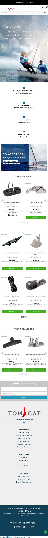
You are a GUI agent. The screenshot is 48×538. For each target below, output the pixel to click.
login (23, 2)
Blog (24, 463)
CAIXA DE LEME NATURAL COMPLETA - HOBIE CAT (36, 253)
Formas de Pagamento (24, 447)
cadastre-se (30, 2)
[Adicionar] (39, 214)
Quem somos (24, 457)
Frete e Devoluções (24, 438)
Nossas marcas (24, 460)
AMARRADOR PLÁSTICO (12, 253)
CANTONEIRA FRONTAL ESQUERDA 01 (36, 354)
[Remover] (33, 214)
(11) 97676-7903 (24, 479)
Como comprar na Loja (24, 441)
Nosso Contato (24, 466)
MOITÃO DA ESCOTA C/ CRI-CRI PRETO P (36, 296)
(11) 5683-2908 (24, 476)
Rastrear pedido (24, 432)
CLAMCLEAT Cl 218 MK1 (36, 202)
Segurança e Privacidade (24, 435)
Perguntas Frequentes (24, 444)
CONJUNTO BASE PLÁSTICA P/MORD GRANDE (12, 203)
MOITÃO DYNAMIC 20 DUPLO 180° (12, 296)
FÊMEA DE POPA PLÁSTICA (12, 354)
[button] (46, 45)
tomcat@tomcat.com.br (24, 482)
